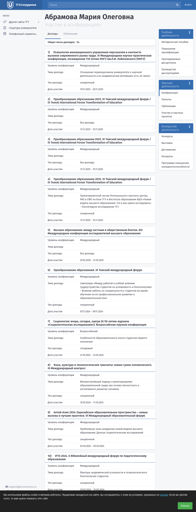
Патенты (166, 99)
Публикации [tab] (70, 33)
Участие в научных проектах (172, 114)
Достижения (169, 149)
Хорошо (185, 505)
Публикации (169, 106)
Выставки (167, 143)
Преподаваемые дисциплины (171, 61)
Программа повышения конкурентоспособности (176, 165)
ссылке (164, 494)
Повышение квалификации (170, 50)
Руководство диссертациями (170, 71)
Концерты (167, 156)
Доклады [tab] (53, 33)
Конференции (170, 92)
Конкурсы (167, 136)
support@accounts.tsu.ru (21, 486)
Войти (188, 4)
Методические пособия (175, 42)
